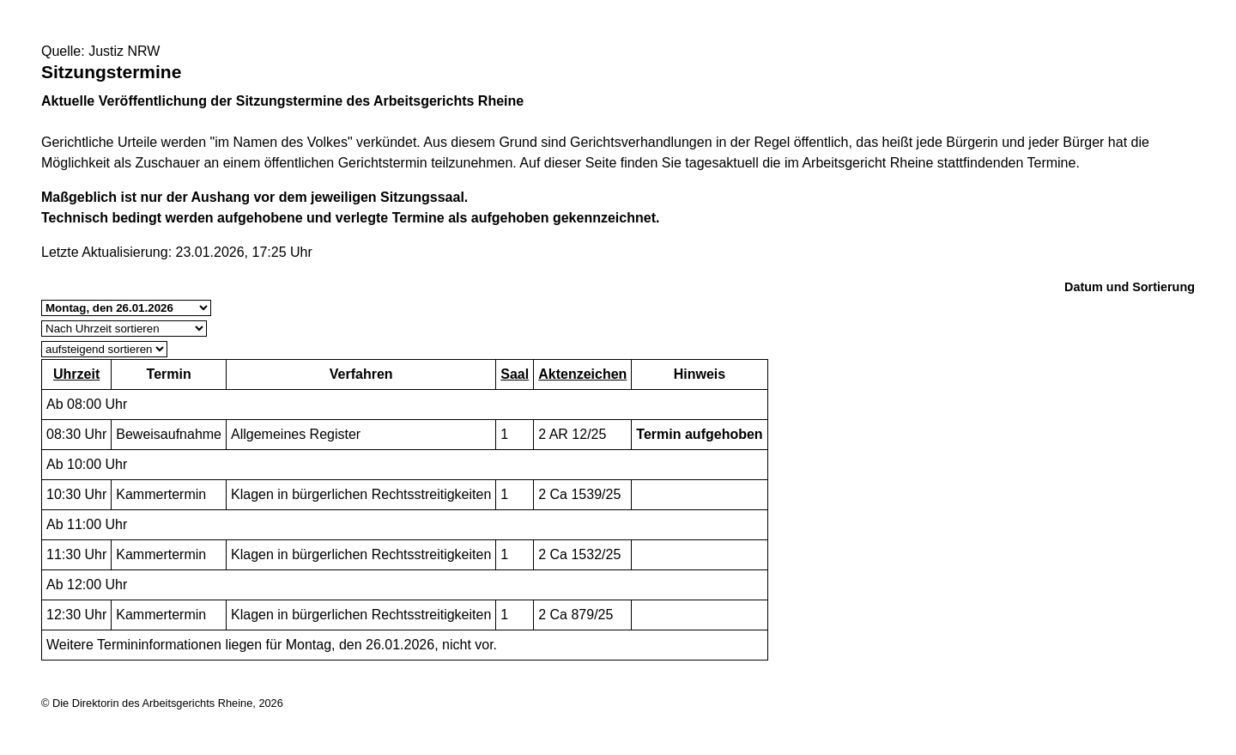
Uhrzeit (76, 374)
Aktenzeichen (582, 374)
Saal (514, 374)
